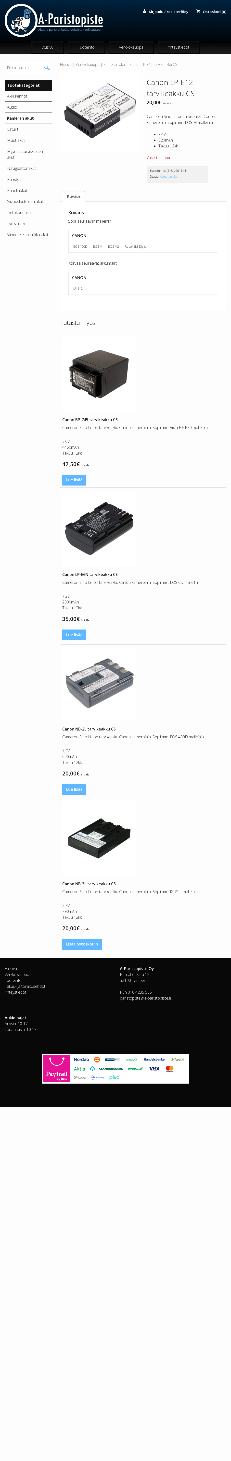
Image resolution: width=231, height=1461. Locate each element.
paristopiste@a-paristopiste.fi (145, 998)
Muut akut (16, 140)
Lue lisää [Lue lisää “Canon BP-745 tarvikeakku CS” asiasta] (74, 480)
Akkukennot (17, 96)
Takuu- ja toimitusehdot (25, 986)
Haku (47, 68)
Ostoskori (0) (214, 11)
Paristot (14, 179)
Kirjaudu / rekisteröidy (168, 11)
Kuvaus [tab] (74, 196)
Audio (12, 107)
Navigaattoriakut (21, 168)
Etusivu (47, 47)
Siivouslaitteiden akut (25, 201)
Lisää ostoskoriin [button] (82, 944)
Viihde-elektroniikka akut (27, 235)
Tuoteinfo (86, 47)
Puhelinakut (17, 190)
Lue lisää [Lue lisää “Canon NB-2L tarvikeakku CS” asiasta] (74, 789)
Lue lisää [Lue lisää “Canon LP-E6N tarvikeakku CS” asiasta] (74, 635)
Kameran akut (114, 64)
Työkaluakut (17, 224)
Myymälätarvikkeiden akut (25, 154)
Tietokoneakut (19, 212)
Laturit (12, 129)
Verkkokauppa (131, 47)
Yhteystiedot (178, 47)
